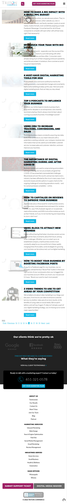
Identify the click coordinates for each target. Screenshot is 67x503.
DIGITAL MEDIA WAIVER (49, 486)
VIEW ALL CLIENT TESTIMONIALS (33, 365)
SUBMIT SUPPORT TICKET (18, 486)
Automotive (34, 466)
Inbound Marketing (33, 428)
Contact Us (33, 406)
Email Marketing (33, 444)
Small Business (33, 459)
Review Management (33, 447)
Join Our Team (33, 413)
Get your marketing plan (33, 386)
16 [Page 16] (31, 323)
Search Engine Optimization (33, 434)
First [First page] (4, 323)
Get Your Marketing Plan (43, 4)
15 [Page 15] (29, 323)
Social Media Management (33, 441)
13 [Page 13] (23, 323)
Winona (33, 478)
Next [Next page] (43, 323)
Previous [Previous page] (11, 323)
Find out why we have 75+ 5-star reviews (33, 356)
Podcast (33, 419)
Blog (33, 416)
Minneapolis (33, 474)
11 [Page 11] (18, 323)
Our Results (33, 403)
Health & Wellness (33, 462)
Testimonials (33, 400)
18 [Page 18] (37, 323)
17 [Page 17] (34, 323)
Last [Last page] (48, 323)
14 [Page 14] (26, 323)
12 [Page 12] (21, 323)
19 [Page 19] (39, 323)
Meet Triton (34, 409)
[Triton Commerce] (9, 5)
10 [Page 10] (16, 323)
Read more (30, 38)
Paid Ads (34, 438)
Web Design (33, 431)
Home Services (33, 456)
